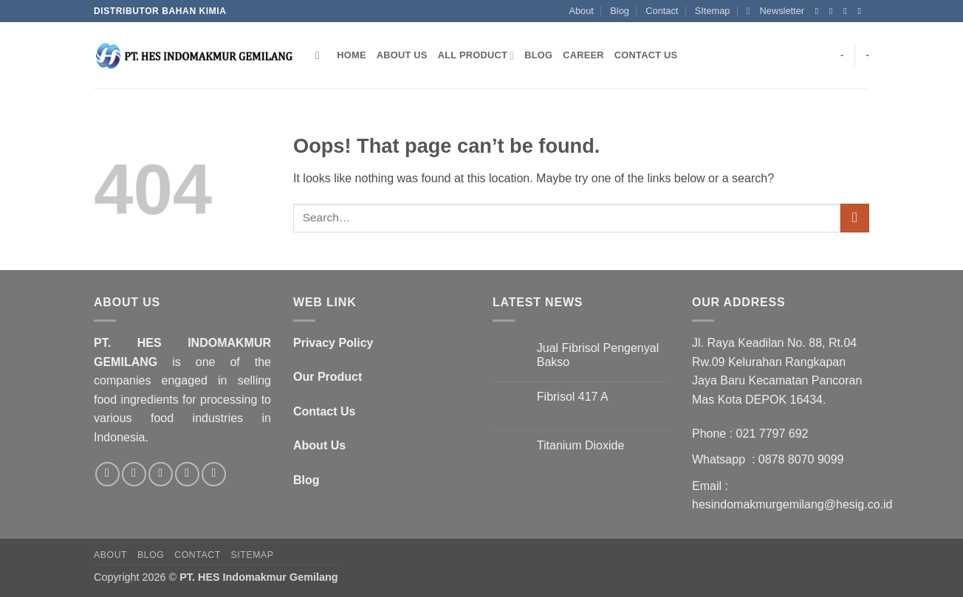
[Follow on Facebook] (819, 11)
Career (583, 55)
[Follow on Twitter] (847, 11)
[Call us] (187, 474)
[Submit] (854, 218)
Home (351, 55)
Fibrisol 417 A (573, 396)
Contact (661, 10)
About (581, 10)
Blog (619, 10)
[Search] (320, 55)
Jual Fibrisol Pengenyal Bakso (598, 355)
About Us (402, 55)
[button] (775, 11)
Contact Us (646, 55)
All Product (476, 56)
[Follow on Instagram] (833, 11)
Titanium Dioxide (581, 445)
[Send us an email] (861, 11)
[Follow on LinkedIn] (214, 474)
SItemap (712, 10)
